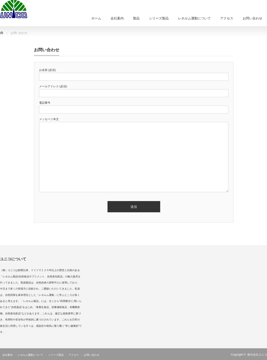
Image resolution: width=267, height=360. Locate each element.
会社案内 (117, 18)
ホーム (96, 18)
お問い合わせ (252, 18)
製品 (136, 18)
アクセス (226, 18)
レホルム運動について (194, 18)
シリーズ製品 (159, 18)
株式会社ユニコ (257, 354)
